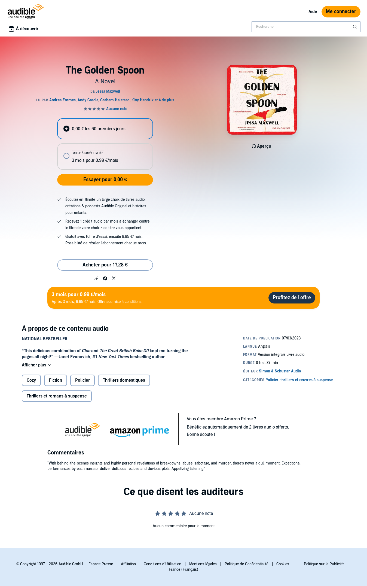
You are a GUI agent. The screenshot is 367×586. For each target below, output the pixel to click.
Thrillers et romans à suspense (57, 396)
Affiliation (128, 564)
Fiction (55, 380)
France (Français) (183, 569)
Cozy (31, 380)
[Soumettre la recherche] (355, 26)
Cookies (282, 564)
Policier (82, 380)
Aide (312, 11)
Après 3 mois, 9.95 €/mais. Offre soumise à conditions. (97, 297)
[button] (96, 278)
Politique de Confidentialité (246, 564)
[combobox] (306, 26)
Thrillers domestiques (124, 380)
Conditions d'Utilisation (162, 564)
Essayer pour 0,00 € (105, 180)
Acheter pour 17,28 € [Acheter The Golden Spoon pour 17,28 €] (105, 265)
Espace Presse (100, 564)
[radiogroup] (105, 144)
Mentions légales (203, 564)
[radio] (105, 128)
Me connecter (341, 11)
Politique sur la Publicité (324, 564)
